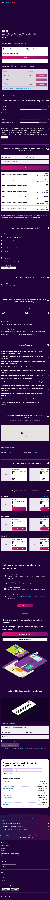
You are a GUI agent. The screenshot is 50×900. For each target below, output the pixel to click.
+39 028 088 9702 (7, 41)
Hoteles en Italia (23, 835)
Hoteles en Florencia (8, 786)
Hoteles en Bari (7, 800)
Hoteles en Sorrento (8, 790)
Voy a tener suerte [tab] (36, 770)
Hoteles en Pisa (7, 802)
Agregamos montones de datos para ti (25, 826)
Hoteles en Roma (7, 781)
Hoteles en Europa (14, 835)
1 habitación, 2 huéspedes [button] (10, 53)
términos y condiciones (27, 748)
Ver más (45, 496)
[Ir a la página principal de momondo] (11, 2)
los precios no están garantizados (39, 818)
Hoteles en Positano (8, 793)
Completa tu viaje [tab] (9, 773)
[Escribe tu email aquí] (26, 737)
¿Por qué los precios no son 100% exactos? (25, 829)
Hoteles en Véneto (33, 835)
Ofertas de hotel (4, 835)
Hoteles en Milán (7, 784)
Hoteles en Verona (8, 788)
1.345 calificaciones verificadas (18, 43)
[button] (3, 2)
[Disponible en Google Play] (5, 889)
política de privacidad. (42, 748)
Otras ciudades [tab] (8, 770)
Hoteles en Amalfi (7, 797)
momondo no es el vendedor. (25, 823)
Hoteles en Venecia (43, 835)
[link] (19, 509)
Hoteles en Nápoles (8, 795)
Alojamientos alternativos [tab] (22, 770)
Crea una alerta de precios (29, 596)
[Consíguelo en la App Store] (15, 889)
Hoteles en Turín (7, 804)
